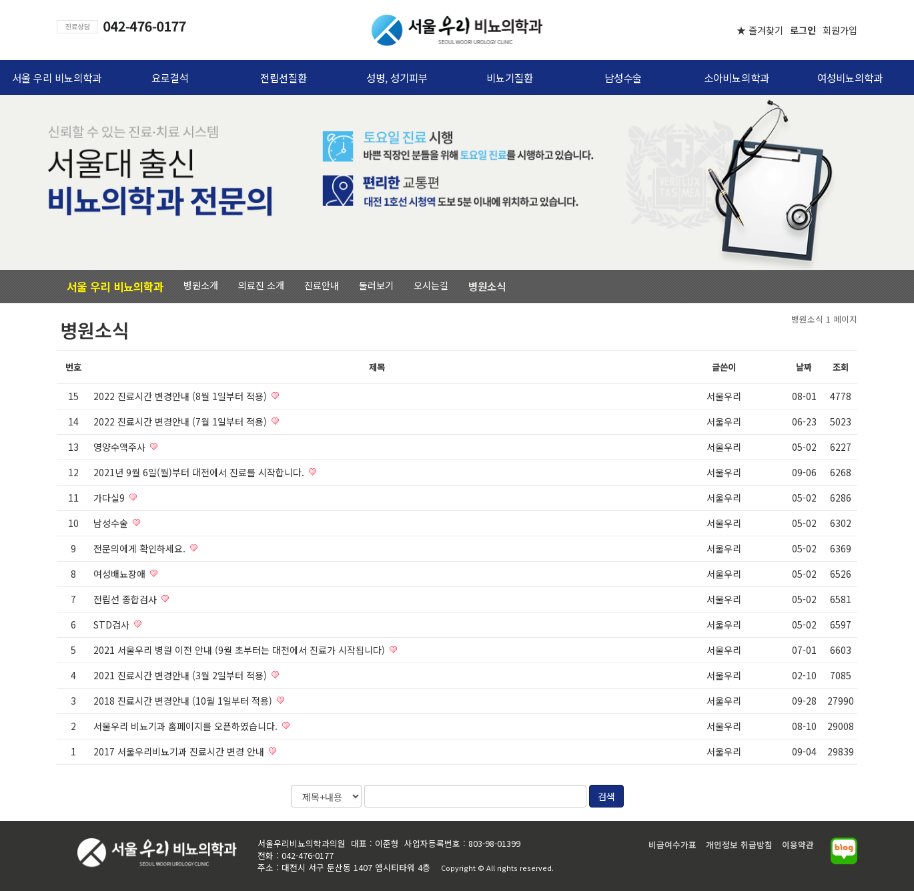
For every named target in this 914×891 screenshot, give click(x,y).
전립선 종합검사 (126, 599)
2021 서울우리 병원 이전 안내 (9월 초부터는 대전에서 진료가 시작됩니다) (240, 650)
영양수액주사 (120, 447)
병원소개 (200, 285)
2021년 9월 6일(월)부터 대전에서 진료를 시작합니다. (200, 472)
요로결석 (170, 77)
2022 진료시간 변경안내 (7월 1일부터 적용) (181, 421)
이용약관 (798, 844)
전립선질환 (283, 77)
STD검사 (112, 624)
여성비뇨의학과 (850, 77)
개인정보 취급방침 (739, 844)
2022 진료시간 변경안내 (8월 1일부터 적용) (181, 396)
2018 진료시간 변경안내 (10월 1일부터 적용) (184, 700)
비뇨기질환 (509, 77)
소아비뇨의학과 (736, 77)
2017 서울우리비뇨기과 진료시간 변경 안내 (180, 751)
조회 (841, 367)
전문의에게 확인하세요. (140, 548)
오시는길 (431, 285)
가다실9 (110, 497)
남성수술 (623, 77)
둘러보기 (376, 285)
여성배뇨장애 (120, 573)
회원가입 (840, 30)
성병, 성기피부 (397, 77)
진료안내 (321, 285)
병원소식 (487, 286)
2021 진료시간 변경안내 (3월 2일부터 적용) (181, 675)
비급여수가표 (672, 844)
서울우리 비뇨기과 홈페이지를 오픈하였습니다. (186, 726)
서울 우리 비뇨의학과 (56, 77)
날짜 (804, 367)
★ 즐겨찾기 (760, 30)
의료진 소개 (261, 285)
